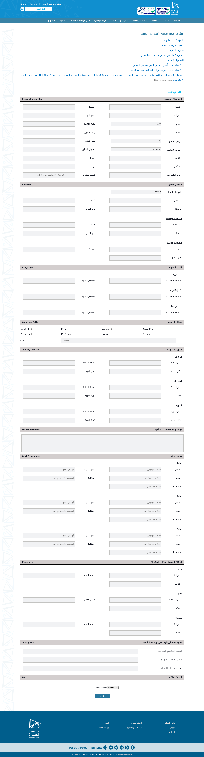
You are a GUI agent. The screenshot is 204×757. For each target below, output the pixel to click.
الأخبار (62, 21)
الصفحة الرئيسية (172, 21)
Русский (42, 4)
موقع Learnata (55, 4)
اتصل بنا (171, 732)
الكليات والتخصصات (119, 21)
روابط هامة (104, 727)
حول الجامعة (156, 21)
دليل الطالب (170, 723)
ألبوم (106, 723)
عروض (172, 727)
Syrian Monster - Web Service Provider (96, 754)
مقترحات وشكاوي (134, 727)
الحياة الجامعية (100, 21)
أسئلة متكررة (136, 723)
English (24, 4)
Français (33, 4)
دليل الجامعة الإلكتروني (79, 21)
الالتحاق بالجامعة (139, 21)
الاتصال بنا (51, 21)
